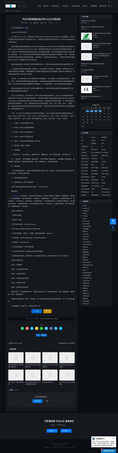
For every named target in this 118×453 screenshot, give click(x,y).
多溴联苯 (83, 153)
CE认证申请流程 (95, 187)
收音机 (93, 177)
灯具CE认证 (86, 297)
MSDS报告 (86, 253)
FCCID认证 (86, 237)
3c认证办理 (86, 209)
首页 (39, 6)
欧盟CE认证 (84, 156)
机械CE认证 (104, 156)
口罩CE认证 (86, 281)
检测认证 (19, 12)
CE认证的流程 (85, 177)
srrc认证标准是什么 (48, 383)
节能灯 (93, 190)
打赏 (47, 312)
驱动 (92, 165)
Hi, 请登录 (8, 2)
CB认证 (85, 214)
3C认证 (84, 6)
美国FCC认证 (95, 184)
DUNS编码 (86, 230)
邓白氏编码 (86, 302)
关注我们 (108, 2)
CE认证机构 (84, 174)
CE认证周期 (84, 168)
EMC (82, 141)
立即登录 (37, 402)
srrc (24, 29)
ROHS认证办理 (87, 263)
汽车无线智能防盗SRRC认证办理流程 (41, 20)
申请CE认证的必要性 (85, 193)
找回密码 (22, 2)
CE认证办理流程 (85, 184)
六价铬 (103, 150)
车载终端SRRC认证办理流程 (67, 344)
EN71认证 (85, 235)
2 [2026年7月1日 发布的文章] (91, 112)
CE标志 (93, 141)
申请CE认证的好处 (106, 196)
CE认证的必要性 (85, 190)
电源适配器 (84, 187)
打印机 (103, 177)
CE (82, 138)
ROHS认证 (55, 6)
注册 (47, 402)
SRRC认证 (102, 6)
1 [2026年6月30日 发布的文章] (87, 112)
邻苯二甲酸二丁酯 (85, 181)
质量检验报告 (95, 196)
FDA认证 (85, 248)
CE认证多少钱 (105, 193)
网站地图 (65, 444)
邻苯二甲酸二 (95, 168)
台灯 (92, 193)
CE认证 (11, 6)
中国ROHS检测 (87, 274)
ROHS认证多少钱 (88, 266)
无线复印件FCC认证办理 (15, 344)
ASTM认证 (86, 212)
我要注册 (15, 2)
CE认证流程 (104, 153)
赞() (56, 23)
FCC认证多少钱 (87, 245)
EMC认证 (85, 232)
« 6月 (82, 127)
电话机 (16, 197)
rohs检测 (83, 196)
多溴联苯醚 (94, 162)
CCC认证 (85, 217)
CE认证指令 (84, 171)
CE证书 (83, 150)
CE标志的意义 (105, 190)
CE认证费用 (84, 165)
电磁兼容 (104, 138)
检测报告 (85, 289)
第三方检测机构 (95, 153)
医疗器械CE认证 (87, 279)
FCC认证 (65, 6)
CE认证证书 (94, 150)
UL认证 (85, 271)
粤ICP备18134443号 (59, 446)
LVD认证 (85, 250)
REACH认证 (76, 6)
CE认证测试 (104, 171)
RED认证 (85, 258)
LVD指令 (103, 162)
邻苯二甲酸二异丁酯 (106, 174)
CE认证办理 (84, 162)
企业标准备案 (86, 276)
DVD (102, 181)
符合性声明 (94, 156)
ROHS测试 (94, 171)
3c (102, 159)
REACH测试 (94, 181)
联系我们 (52, 431)
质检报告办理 (85, 159)
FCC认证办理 (86, 243)
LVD (102, 144)
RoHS (103, 141)
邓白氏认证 (86, 304)
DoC (102, 165)
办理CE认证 (84, 147)
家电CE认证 (86, 284)
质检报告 (94, 6)
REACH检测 (94, 174)
